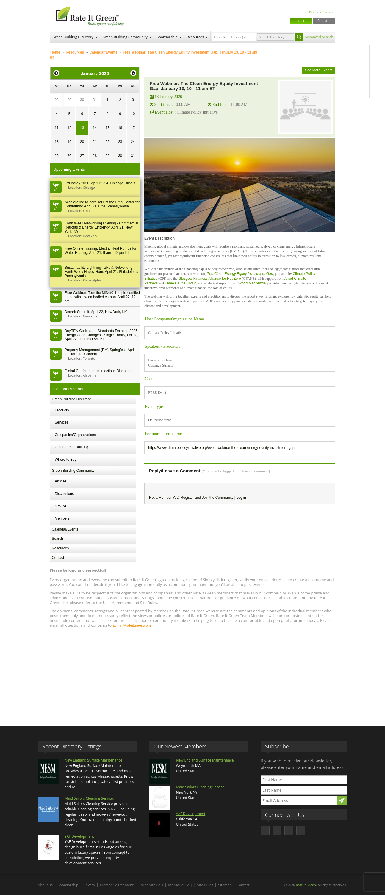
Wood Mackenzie (252, 283)
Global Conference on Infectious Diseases (98, 371)
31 (95, 100)
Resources (195, 37)
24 (133, 142)
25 (57, 156)
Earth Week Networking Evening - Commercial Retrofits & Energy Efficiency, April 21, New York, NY (101, 227)
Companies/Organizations (75, 435)
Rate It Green (306, 885)
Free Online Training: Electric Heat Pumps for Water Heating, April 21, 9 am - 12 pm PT (100, 250)
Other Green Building (71, 447)
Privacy (89, 885)
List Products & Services (319, 12)
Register (324, 20)
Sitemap (225, 885)
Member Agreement (117, 885)
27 (82, 156)
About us (45, 885)
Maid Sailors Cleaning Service (200, 786)
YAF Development (79, 836)
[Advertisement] (192, 674)
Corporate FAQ (151, 885)
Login (300, 20)
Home (55, 52)
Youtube (377, 90)
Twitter (377, 65)
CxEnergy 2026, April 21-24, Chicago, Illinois (100, 183)
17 (133, 128)
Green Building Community (125, 37)
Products (62, 410)
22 (107, 142)
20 (82, 142)
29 (69, 100)
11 (57, 128)
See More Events (318, 70)
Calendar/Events (103, 52)
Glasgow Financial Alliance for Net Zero (210, 278)
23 (120, 142)
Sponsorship (167, 37)
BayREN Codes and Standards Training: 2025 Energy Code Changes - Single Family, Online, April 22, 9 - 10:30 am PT (101, 335)
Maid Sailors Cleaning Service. (89, 798)
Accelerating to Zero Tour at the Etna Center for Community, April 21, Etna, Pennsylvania (102, 204)
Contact (58, 558)
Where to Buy (65, 459)
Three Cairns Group (180, 283)
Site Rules (205, 885)
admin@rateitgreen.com (131, 625)
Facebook (377, 52)
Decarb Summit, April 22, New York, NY (96, 312)
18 (57, 142)
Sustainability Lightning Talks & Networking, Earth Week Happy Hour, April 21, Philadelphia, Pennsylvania (102, 271)
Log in (241, 498)
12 (69, 128)
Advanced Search (319, 37)
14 (95, 128)
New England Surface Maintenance (93, 760)
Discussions (64, 494)
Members (62, 518)
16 (120, 128)
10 (133, 114)
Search (57, 539)
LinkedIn (377, 77)
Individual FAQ (180, 885)
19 (69, 142)
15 (107, 128)
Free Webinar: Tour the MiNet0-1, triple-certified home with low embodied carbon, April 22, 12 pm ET (102, 297)
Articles (60, 481)
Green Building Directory (72, 37)
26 (69, 156)
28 (57, 100)
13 (82, 128)
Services (61, 422)
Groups (60, 506)
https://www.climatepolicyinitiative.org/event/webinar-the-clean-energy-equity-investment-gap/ (221, 448)
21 (95, 142)
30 (82, 100)
